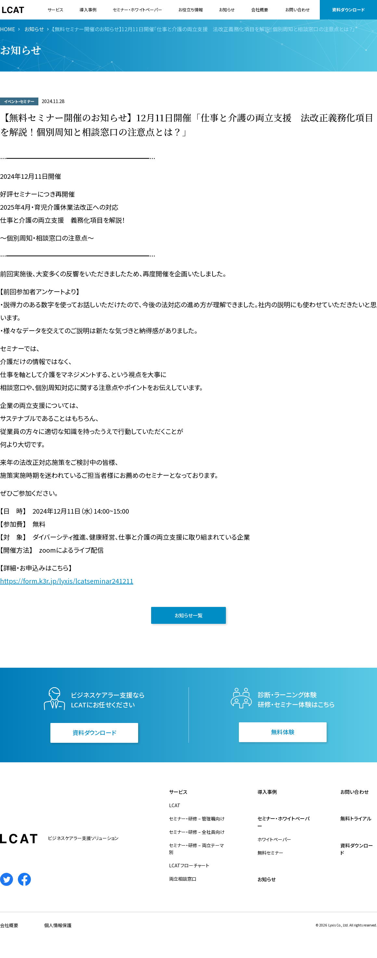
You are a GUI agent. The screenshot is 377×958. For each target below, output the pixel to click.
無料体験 (282, 732)
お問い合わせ (297, 10)
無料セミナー (270, 852)
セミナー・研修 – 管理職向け (197, 818)
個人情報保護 (58, 925)
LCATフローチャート (189, 865)
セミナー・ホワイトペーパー (137, 10)
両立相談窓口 (182, 878)
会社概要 (259, 10)
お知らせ (227, 10)
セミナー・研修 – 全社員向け (197, 832)
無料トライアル (355, 818)
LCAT (174, 805)
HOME (7, 29)
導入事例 (88, 10)
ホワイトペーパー (274, 839)
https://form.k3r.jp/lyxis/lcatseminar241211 (66, 580)
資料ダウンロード (348, 10)
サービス (55, 10)
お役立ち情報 (190, 10)
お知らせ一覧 (188, 615)
